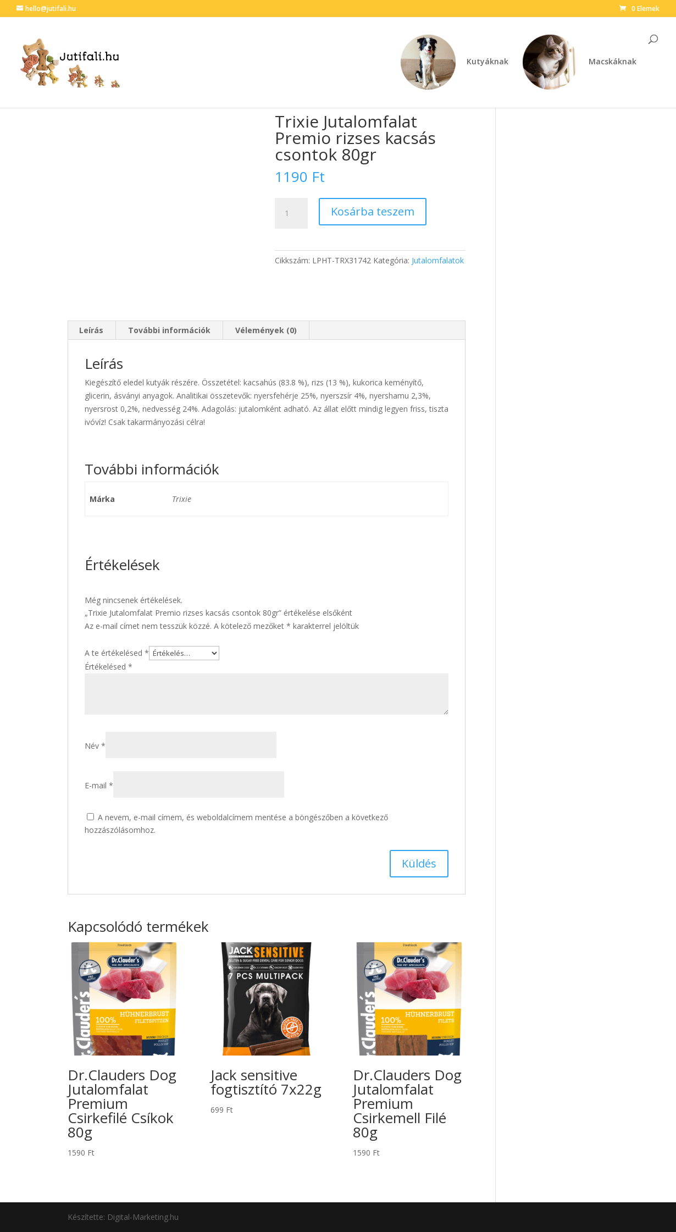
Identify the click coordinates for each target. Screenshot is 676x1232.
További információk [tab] (169, 330)
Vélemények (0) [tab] (266, 330)
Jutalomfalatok (438, 260)
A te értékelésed (117, 653)
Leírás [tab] (91, 330)
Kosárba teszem (372, 211)
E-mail (99, 785)
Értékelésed (108, 666)
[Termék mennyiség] (291, 213)
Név (95, 746)
